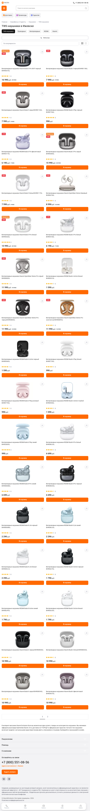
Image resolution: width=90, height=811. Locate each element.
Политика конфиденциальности (13, 800)
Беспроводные (35, 31)
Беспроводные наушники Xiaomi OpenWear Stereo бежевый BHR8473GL (66, 194)
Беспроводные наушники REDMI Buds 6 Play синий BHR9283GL (19, 443)
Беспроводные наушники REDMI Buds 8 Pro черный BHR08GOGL (64, 485)
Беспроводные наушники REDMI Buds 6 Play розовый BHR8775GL (20, 402)
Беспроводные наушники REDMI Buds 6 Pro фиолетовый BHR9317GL (21, 153)
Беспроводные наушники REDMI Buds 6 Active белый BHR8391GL (64, 277)
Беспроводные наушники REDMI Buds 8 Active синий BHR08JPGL (20, 609)
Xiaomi (54, 31)
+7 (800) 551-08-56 (81, 3)
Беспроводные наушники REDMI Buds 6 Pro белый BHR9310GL (63, 236)
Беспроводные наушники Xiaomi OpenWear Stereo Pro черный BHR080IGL (20, 319)
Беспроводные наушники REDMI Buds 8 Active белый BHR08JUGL (64, 609)
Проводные (22, 31)
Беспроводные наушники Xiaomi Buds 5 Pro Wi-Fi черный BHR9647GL (21, 70)
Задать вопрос (10, 772)
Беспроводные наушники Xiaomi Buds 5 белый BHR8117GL (22, 193)
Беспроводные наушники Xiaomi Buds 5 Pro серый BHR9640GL (63, 153)
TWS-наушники (8, 31)
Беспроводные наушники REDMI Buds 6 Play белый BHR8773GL (63, 360)
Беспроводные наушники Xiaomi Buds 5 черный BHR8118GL (67, 68)
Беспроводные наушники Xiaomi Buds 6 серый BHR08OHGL (22, 691)
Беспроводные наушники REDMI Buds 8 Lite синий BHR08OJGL (63, 526)
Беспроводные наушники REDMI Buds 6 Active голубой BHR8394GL (65, 402)
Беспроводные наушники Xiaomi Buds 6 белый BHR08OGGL (66, 650)
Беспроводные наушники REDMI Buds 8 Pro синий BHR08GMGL (19, 485)
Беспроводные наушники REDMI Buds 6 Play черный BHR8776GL (64, 111)
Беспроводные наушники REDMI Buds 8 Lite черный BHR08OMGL (19, 526)
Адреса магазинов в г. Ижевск (12, 766)
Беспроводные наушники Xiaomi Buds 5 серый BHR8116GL (22, 110)
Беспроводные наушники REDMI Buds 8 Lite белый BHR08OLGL (19, 568)
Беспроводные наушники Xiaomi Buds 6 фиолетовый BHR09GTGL (64, 692)
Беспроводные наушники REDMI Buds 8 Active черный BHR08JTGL (64, 568)
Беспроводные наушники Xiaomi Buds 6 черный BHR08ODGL (23, 650)
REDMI (46, 31)
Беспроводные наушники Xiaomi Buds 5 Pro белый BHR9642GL (19, 236)
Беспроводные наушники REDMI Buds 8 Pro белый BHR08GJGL (63, 443)
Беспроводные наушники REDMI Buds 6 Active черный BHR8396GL (20, 360)
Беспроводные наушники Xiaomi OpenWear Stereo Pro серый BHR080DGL (22, 277)
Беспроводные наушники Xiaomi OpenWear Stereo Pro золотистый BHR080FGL (64, 319)
